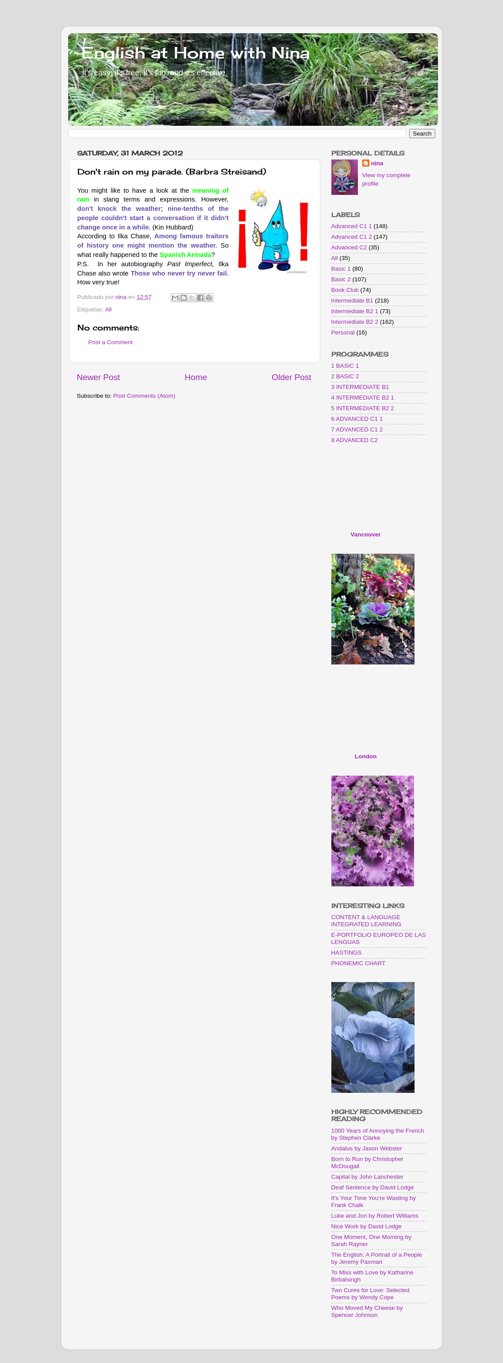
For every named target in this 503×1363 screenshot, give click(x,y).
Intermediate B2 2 (355, 321)
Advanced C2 (349, 247)
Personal (343, 332)
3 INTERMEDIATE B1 (360, 387)
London (365, 756)
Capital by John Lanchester (367, 1176)
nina (377, 163)
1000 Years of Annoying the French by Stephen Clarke (377, 1134)
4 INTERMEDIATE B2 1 (362, 397)
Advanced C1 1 (351, 226)
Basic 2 (341, 279)
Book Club (345, 290)
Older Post (291, 377)
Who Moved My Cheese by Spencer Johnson (367, 1311)
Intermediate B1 (352, 300)
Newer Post (98, 377)
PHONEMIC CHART (358, 963)
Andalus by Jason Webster (366, 1148)
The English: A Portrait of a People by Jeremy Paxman (376, 1258)
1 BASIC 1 (345, 365)
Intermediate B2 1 (355, 311)
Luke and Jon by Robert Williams (375, 1215)
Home (196, 377)
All (108, 309)
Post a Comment (110, 342)
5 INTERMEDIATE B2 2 (362, 408)
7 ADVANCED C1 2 (357, 429)
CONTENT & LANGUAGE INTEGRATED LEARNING (366, 921)
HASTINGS (346, 952)
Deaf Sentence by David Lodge (372, 1187)
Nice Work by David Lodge (366, 1226)
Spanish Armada (185, 254)
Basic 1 (341, 268)
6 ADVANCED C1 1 (357, 419)
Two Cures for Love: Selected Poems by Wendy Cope (370, 1294)
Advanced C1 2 (351, 236)
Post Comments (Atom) (144, 395)
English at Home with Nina (195, 52)
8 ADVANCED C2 (354, 440)
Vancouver (365, 534)
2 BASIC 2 (345, 376)
